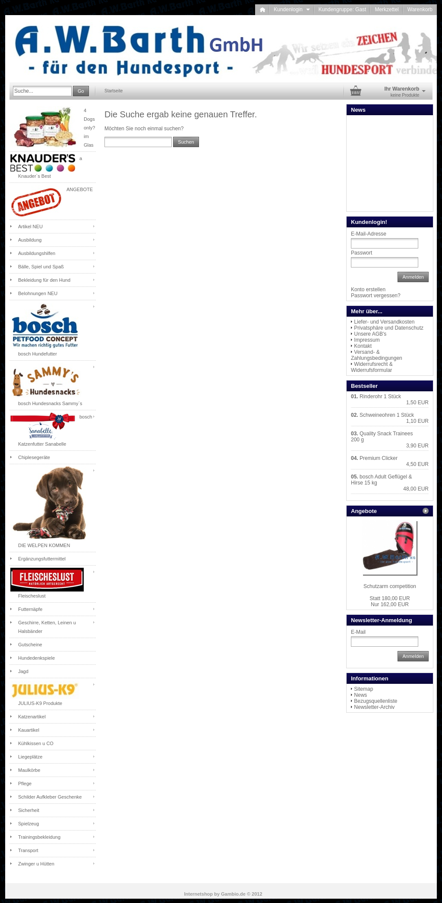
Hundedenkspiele (36, 658)
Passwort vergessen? (376, 296)
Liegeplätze (30, 756)
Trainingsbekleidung (39, 837)
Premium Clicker (379, 458)
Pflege (25, 783)
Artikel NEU (30, 226)
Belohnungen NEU (37, 293)
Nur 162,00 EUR (389, 601)
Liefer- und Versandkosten (384, 322)
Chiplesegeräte (34, 457)
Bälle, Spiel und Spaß (41, 266)
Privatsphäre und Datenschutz (388, 328)
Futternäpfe (30, 609)
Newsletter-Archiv (374, 707)
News (360, 695)
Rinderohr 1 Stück (380, 396)
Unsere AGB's (370, 334)
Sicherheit (28, 810)
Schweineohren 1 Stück (387, 415)
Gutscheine (30, 644)
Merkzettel (386, 9)
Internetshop (198, 894)
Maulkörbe (29, 770)
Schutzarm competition (389, 586)
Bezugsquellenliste (375, 701)
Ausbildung (29, 239)
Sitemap (363, 689)
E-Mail (358, 632)
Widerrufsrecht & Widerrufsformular (372, 367)
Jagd (23, 671)
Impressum (366, 340)
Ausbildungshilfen (36, 253)
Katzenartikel (32, 716)
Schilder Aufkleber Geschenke (50, 796)
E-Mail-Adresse (368, 234)
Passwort (361, 253)
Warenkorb (420, 9)
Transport (28, 850)
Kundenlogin (291, 9)
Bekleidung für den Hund (44, 280)
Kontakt (363, 346)
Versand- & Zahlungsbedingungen (376, 355)
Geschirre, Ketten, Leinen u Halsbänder (47, 627)
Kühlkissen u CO (36, 743)
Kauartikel (28, 730)
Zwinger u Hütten (36, 863)
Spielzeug (28, 823)
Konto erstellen (368, 289)
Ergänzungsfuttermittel (42, 558)
